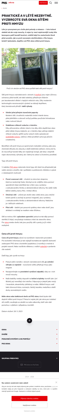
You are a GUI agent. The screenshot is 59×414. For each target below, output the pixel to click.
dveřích (38, 95)
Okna (4, 330)
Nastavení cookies (29, 411)
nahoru (29, 320)
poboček (43, 246)
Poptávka (43, 3)
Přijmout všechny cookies (29, 398)
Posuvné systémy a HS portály (16, 339)
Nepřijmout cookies (29, 405)
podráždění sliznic (13, 137)
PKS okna (13, 167)
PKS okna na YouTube (31, 365)
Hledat (50, 3)
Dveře (4, 334)
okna (7, 222)
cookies (54, 386)
